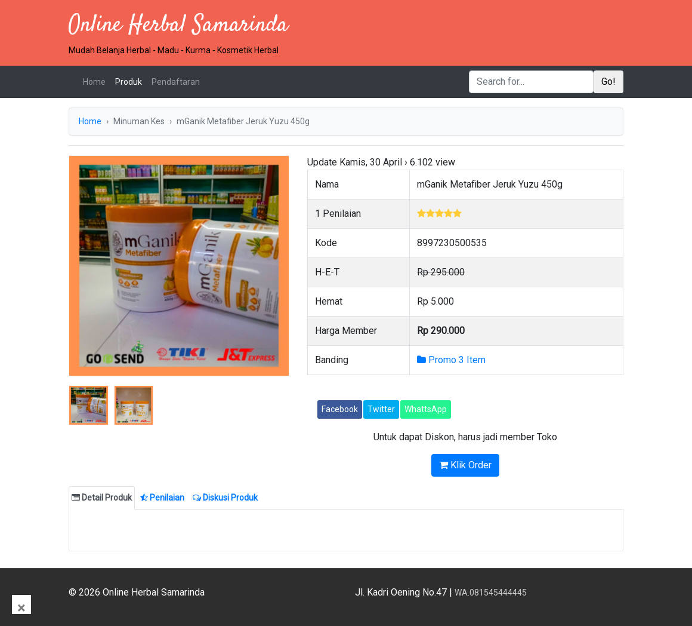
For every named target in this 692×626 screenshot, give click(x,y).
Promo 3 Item (451, 360)
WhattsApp (425, 409)
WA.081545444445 (491, 592)
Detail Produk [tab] (102, 497)
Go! (608, 81)
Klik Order (465, 465)
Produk (128, 82)
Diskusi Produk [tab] (225, 497)
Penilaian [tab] (162, 497)
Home (96, 81)
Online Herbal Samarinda (178, 25)
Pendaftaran (176, 82)
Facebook (340, 409)
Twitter (381, 409)
